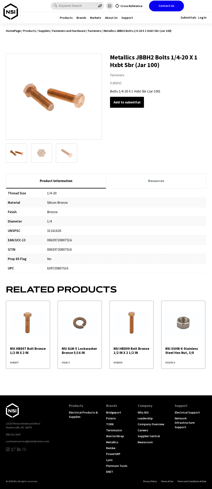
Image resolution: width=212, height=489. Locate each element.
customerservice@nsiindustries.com (27, 441)
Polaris (111, 418)
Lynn (109, 460)
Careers (143, 430)
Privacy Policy (150, 481)
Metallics (112, 442)
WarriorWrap (115, 436)
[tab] (56, 181)
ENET (109, 472)
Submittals (188, 17)
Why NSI (143, 412)
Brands (81, 18)
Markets (95, 18)
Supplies (44, 31)
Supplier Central (149, 436)
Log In (202, 17)
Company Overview (151, 424)
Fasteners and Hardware (69, 31)
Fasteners (94, 31)
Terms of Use (167, 481)
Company (145, 405)
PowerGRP (113, 454)
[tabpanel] (106, 233)
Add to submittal (127, 102)
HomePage (13, 31)
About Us (111, 18)
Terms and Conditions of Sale (191, 481)
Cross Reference (131, 6)
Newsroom (145, 442)
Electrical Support (187, 412)
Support (127, 18)
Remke (110, 448)
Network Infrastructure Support (185, 422)
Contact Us (166, 6)
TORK (110, 424)
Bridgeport (113, 412)
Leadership (145, 418)
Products (66, 18)
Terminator (114, 430)
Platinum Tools (116, 466)
